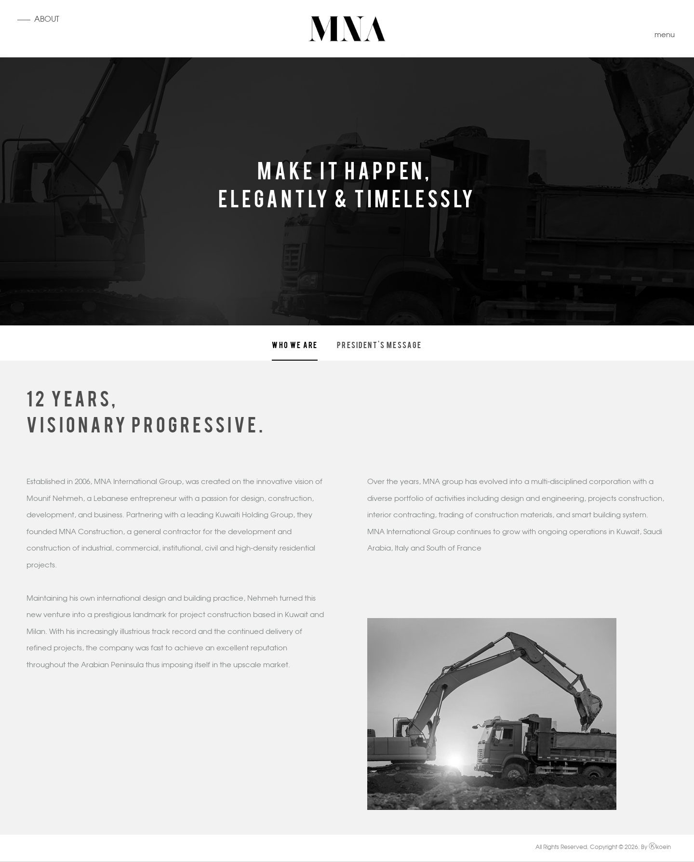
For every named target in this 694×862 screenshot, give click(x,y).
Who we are (295, 344)
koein (660, 847)
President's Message (379, 344)
